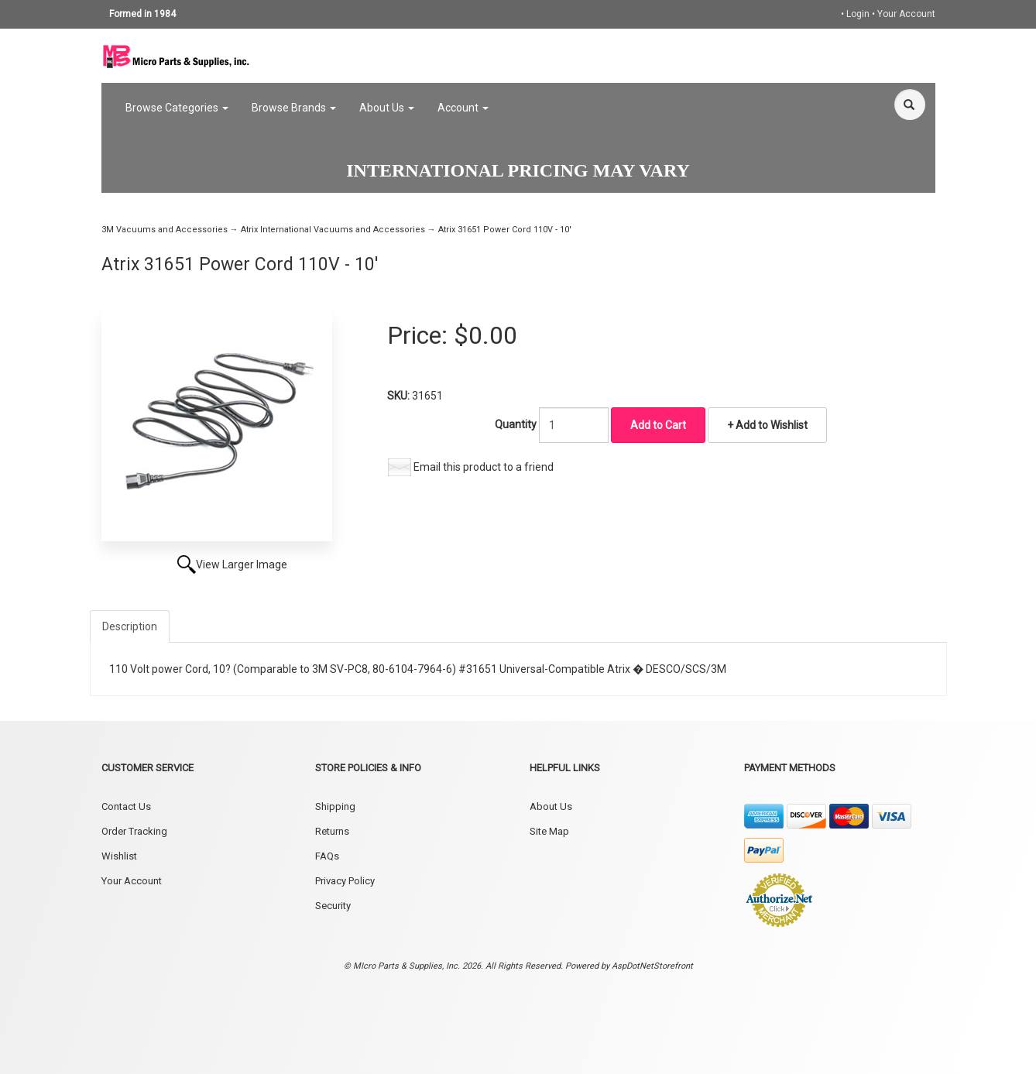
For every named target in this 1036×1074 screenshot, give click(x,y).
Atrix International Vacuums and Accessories (333, 230)
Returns (332, 831)
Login (858, 14)
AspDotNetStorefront (652, 966)
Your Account (906, 14)
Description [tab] (129, 626)
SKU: (399, 395)
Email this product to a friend (483, 467)
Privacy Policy (345, 881)
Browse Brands (294, 107)
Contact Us (126, 806)
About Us (386, 107)
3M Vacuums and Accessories (164, 230)
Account (463, 107)
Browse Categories (176, 107)
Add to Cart (658, 425)
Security (333, 905)
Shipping (335, 806)
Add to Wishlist (770, 425)
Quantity (516, 424)
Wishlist (119, 856)
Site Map (549, 831)
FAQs (327, 856)
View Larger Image (241, 564)
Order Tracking (134, 831)
